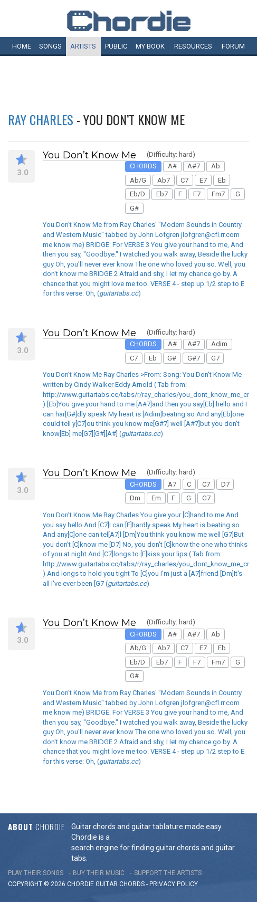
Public (116, 46)
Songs (50, 46)
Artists (83, 46)
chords (132, 884)
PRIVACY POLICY (173, 884)
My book (150, 46)
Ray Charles (40, 119)
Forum (233, 46)
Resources (193, 46)
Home (21, 46)
